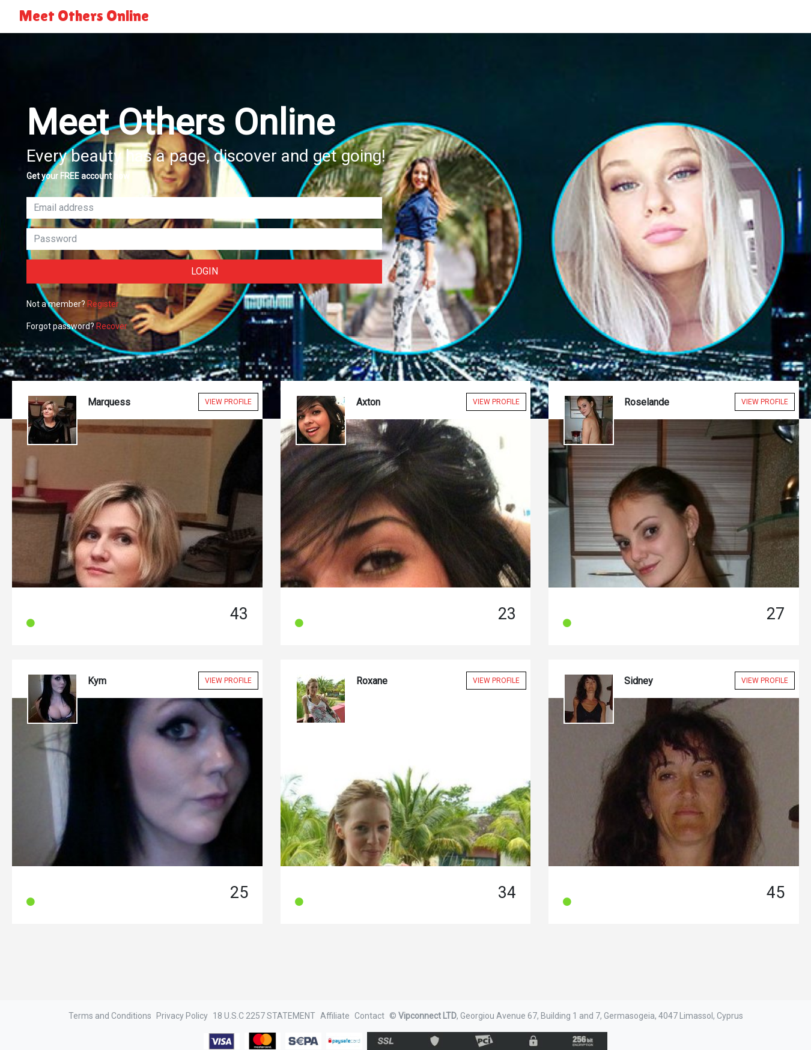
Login (204, 271)
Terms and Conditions (109, 1016)
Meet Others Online (84, 16)
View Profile (228, 402)
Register (103, 304)
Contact (369, 1016)
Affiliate (335, 1016)
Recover (111, 326)
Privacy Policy (182, 1016)
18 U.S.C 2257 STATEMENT (264, 1016)
